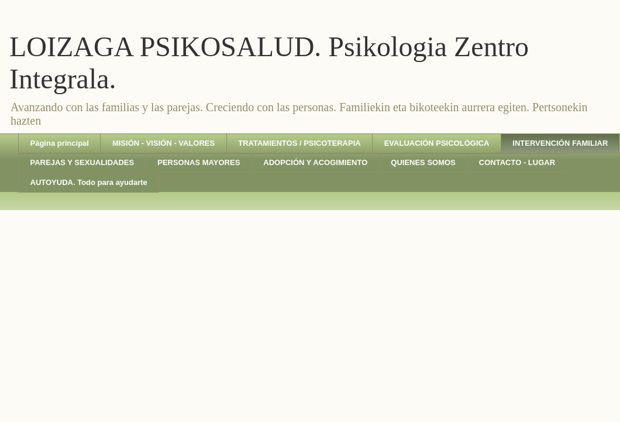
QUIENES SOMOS (423, 162)
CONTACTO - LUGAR (517, 162)
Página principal (59, 143)
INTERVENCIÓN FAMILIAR (560, 143)
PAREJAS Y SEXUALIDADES (82, 162)
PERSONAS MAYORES (198, 162)
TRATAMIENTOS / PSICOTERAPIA (299, 143)
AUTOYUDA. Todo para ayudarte (88, 182)
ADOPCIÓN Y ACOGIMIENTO (315, 162)
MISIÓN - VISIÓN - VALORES (163, 143)
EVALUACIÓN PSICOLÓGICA (437, 143)
